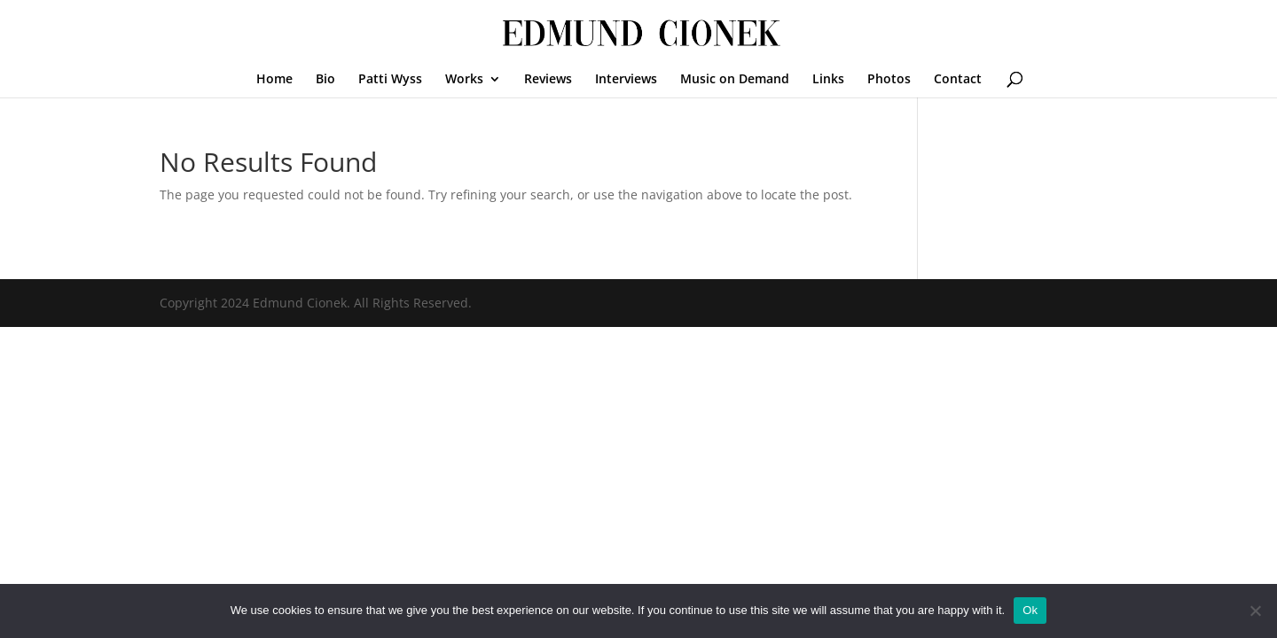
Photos (889, 80)
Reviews (548, 80)
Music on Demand (734, 80)
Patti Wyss (390, 80)
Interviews (626, 80)
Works (464, 80)
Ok (1030, 610)
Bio (325, 80)
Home (274, 80)
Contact (958, 80)
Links (828, 80)
